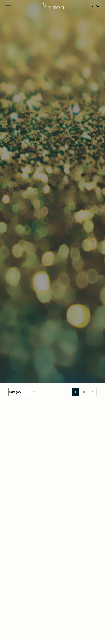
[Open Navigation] (8, 6)
